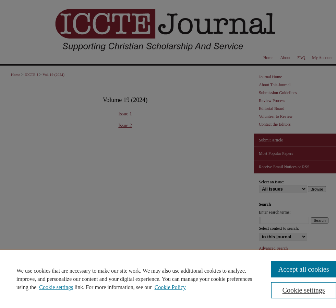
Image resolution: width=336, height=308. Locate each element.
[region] (168, 279)
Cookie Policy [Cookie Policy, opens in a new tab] (170, 287)
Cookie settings (56, 287)
